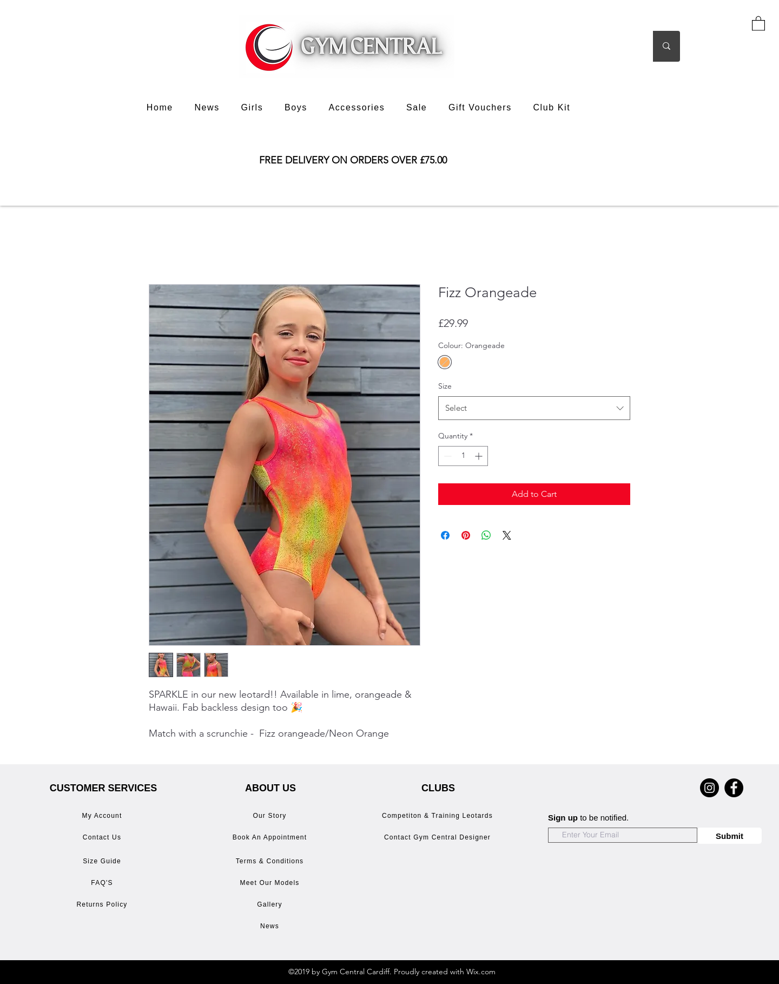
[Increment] (479, 456)
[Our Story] (270, 815)
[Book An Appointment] (270, 837)
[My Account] (103, 815)
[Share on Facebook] (445, 535)
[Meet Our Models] (270, 883)
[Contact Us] (103, 837)
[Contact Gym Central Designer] (438, 837)
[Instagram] (709, 787)
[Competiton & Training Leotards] (438, 815)
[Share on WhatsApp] (486, 535)
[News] (270, 926)
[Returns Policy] (103, 904)
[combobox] (534, 408)
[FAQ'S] (103, 883)
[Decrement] (446, 456)
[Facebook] (733, 787)
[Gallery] (270, 904)
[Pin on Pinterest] (465, 535)
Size (445, 386)
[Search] (615, 46)
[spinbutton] (463, 456)
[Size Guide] (103, 861)
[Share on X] (506, 535)
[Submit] (729, 836)
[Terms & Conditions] (270, 861)
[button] (758, 23)
